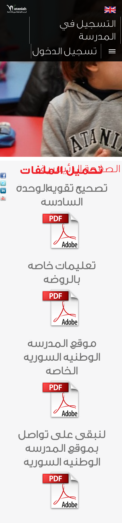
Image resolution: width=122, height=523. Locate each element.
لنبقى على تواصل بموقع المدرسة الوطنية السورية (61, 448)
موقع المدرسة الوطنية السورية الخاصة (61, 357)
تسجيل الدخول (64, 51)
